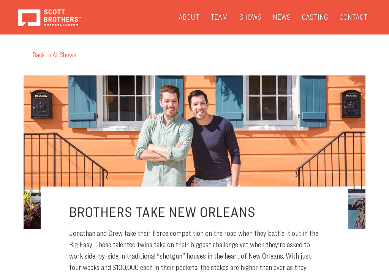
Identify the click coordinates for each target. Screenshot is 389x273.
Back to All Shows (50, 54)
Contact (353, 17)
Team (219, 17)
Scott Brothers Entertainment (49, 17)
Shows (250, 17)
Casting (315, 17)
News (282, 17)
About (189, 17)
